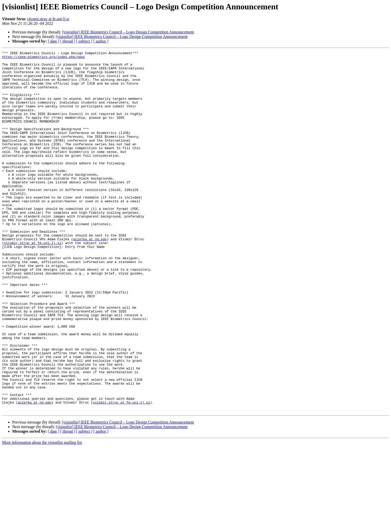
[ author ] (101, 41)
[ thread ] (67, 41)
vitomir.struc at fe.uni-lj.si (48, 19)
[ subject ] (84, 41)
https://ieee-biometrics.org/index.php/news (43, 58)
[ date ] (53, 41)
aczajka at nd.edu (90, 277)
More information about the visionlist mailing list (42, 514)
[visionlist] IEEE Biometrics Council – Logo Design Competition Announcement (128, 32)
